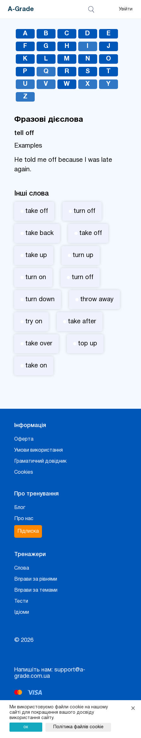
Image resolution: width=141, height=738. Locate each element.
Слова (21, 568)
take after (79, 322)
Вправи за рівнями (35, 579)
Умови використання (38, 450)
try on (31, 322)
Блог (19, 508)
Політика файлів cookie (78, 727)
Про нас (23, 519)
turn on (33, 277)
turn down (38, 299)
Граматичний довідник (40, 461)
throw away (94, 299)
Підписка (28, 531)
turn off (82, 211)
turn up (80, 255)
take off (34, 211)
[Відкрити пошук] (92, 9)
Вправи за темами (35, 590)
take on (34, 366)
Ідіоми (21, 612)
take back (37, 233)
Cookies (23, 472)
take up (34, 255)
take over (36, 344)
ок (26, 726)
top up (85, 344)
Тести (21, 601)
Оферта (23, 439)
